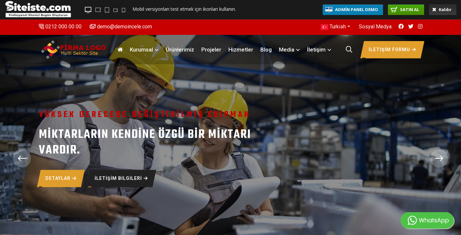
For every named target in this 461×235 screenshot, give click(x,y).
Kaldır (442, 9)
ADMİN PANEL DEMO (351, 9)
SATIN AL (405, 9)
